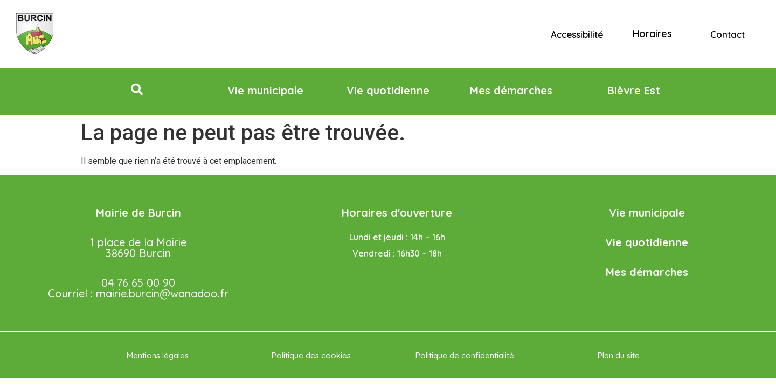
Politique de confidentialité (464, 355)
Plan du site (619, 355)
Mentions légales (158, 355)
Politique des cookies (311, 355)
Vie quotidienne (646, 242)
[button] (137, 89)
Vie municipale (647, 212)
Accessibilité (577, 34)
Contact (727, 34)
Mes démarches (647, 272)
